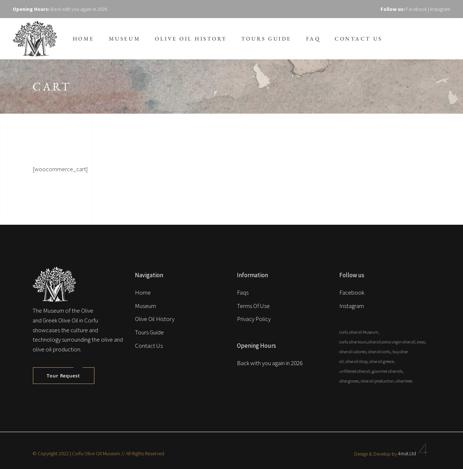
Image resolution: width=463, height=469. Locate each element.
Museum (145, 306)
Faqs (243, 292)
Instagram (440, 9)
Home (143, 292)
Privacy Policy (254, 319)
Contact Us (149, 346)
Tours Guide (149, 332)
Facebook (416, 9)
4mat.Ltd (414, 453)
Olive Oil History (154, 319)
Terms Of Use (253, 306)
